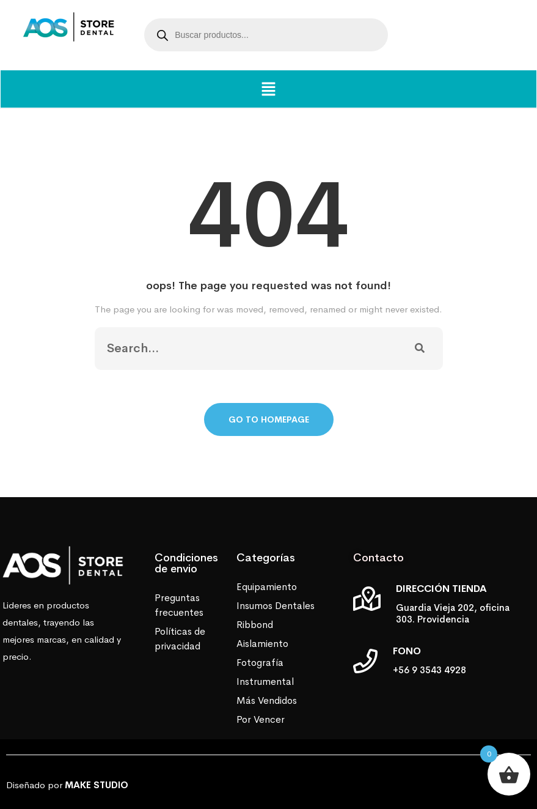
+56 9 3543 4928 (429, 670)
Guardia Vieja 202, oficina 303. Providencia (453, 614)
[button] (268, 89)
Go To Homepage (268, 419)
